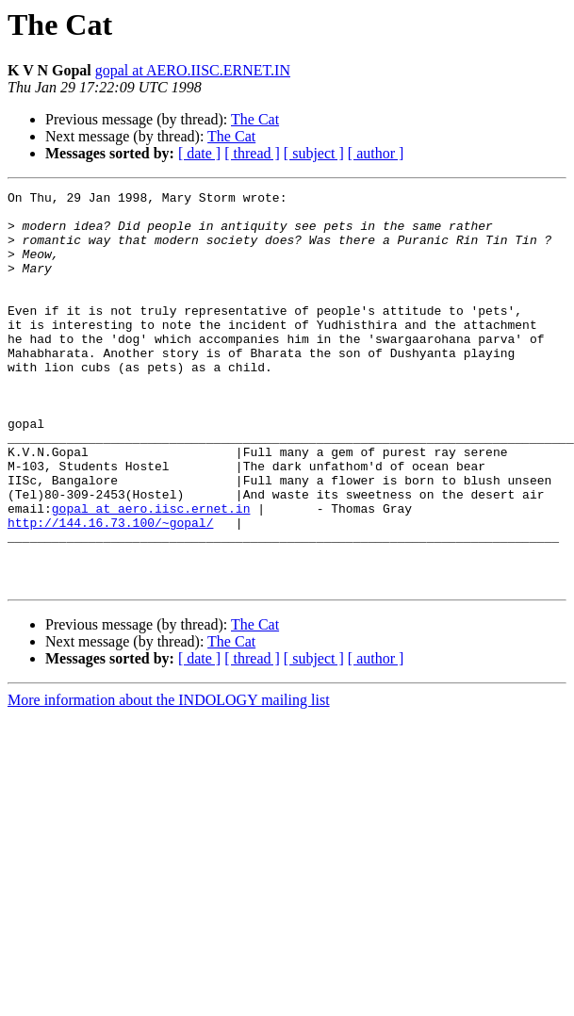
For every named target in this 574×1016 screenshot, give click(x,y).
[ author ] (376, 153)
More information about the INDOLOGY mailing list (169, 779)
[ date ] (199, 153)
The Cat (255, 119)
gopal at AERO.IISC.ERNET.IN (192, 70)
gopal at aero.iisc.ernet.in (151, 573)
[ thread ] (252, 153)
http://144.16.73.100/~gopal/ (110, 590)
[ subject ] (314, 153)
